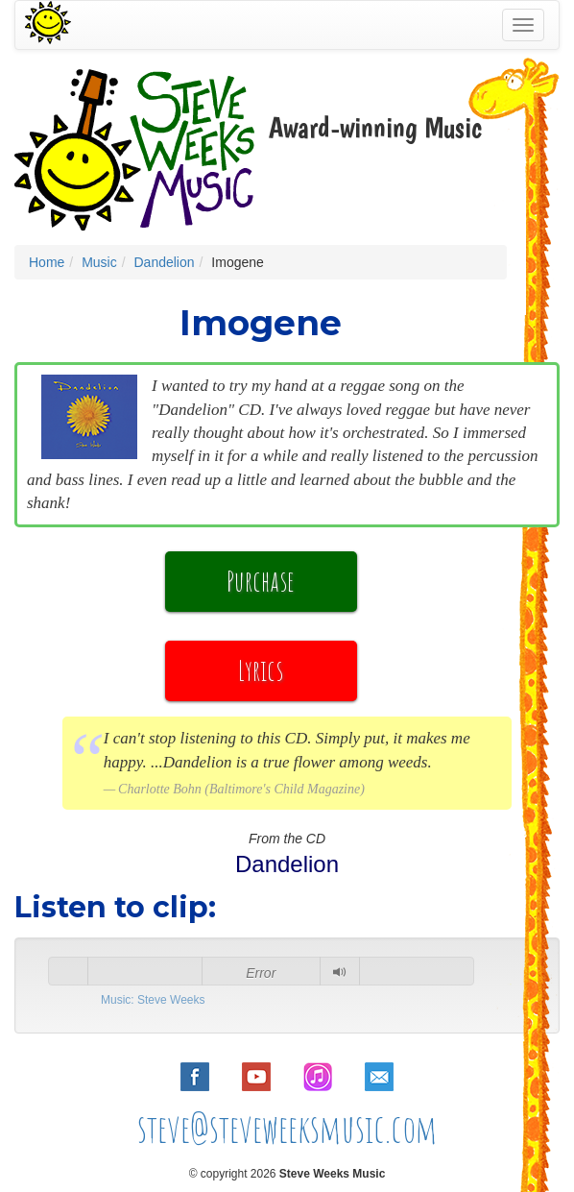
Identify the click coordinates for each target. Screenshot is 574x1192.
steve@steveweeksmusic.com (287, 1128)
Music (99, 262)
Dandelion (163, 262)
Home (46, 262)
